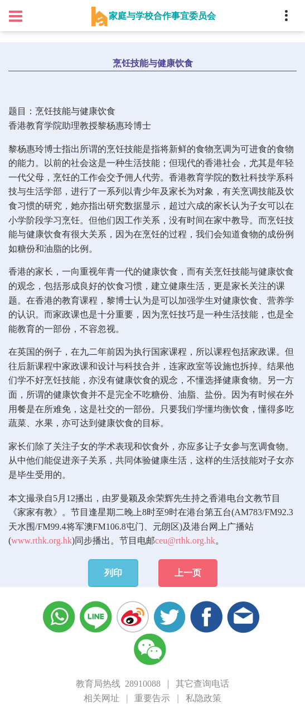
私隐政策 (203, 698)
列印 (113, 573)
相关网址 (101, 698)
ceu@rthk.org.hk (185, 540)
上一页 (188, 573)
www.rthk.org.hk (41, 540)
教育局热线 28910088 (118, 683)
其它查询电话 (202, 683)
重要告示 (152, 698)
